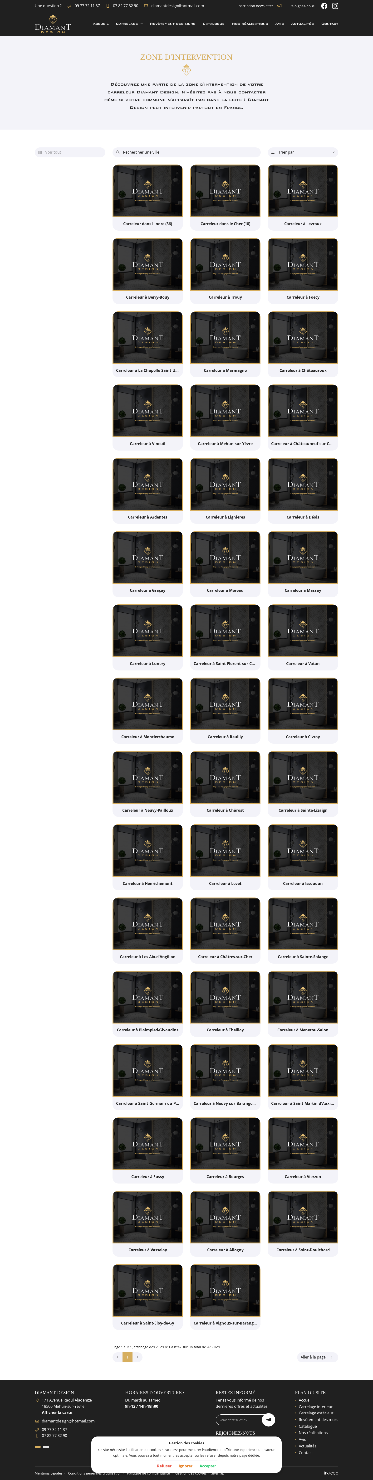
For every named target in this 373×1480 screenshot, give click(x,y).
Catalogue (214, 24)
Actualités (302, 24)
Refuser (164, 1466)
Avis (279, 24)
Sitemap (217, 1473)
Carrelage (127, 24)
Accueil (101, 24)
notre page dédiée (244, 1455)
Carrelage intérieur (316, 1406)
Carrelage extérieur (316, 1413)
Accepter (208, 1466)
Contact (329, 24)
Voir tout (49, 152)
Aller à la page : (319, 1357)
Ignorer (185, 1466)
